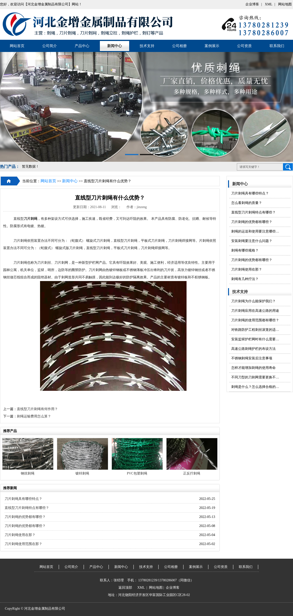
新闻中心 (114, 46)
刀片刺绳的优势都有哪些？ (251, 222)
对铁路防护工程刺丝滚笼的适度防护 (256, 330)
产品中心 (82, 46)
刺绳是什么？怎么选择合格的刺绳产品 (256, 387)
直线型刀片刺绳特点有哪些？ (253, 212)
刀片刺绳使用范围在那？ (23, 544)
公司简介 (49, 46)
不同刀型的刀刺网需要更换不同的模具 (256, 377)
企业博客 (252, 4)
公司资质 (244, 46)
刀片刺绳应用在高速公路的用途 (255, 311)
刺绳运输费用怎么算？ (34, 416)
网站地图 (285, 4)
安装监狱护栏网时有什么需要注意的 (256, 339)
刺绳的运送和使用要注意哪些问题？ (256, 231)
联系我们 (277, 46)
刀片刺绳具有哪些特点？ (250, 193)
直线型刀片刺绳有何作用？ (37, 409)
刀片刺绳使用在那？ (246, 269)
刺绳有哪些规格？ (245, 250)
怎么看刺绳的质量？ (246, 203)
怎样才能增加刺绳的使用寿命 (253, 368)
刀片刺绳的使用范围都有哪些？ (255, 320)
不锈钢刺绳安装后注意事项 (251, 358)
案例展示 (212, 46)
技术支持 (147, 46)
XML (268, 4)
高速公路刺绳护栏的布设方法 (253, 349)
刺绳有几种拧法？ (245, 279)
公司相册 (179, 46)
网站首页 (17, 46)
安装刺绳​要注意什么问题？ (251, 241)
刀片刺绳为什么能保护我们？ (253, 301)
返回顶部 (125, 587)
